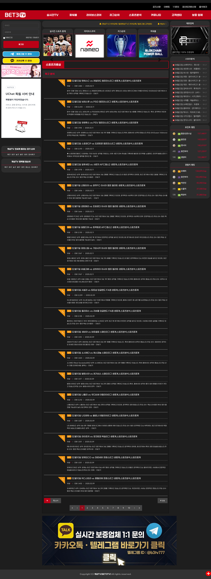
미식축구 (31, 155)
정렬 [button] (162, 500)
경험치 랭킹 (190, 165)
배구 (21, 155)
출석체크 (203, 7)
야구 (13, 155)
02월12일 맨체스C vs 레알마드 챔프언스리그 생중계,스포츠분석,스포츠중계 (104, 81)
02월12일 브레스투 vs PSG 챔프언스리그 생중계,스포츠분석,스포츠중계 (102, 102)
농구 (17, 155)
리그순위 (115, 15)
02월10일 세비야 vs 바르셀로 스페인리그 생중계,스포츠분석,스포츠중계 (102, 332)
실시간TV (52, 15)
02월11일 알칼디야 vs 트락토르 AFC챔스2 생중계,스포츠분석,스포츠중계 (103, 227)
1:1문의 (176, 7)
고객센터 (177, 15)
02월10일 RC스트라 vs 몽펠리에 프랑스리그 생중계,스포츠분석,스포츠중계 (104, 478)
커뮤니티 (156, 15)
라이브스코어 (93, 15)
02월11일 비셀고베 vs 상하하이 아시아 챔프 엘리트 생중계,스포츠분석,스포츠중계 (106, 269)
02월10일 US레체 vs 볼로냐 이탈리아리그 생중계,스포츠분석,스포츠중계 (103, 415)
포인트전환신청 (189, 7)
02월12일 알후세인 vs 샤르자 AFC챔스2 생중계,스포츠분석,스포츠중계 (102, 164)
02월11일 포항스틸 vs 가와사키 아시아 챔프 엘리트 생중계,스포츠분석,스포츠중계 (106, 248)
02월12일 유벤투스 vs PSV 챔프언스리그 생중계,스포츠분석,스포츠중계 (102, 122)
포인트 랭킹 (190, 127)
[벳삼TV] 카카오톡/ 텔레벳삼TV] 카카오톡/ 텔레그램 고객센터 (134, 24)
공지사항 (157, 7)
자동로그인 (8, 38)
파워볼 (73, 15)
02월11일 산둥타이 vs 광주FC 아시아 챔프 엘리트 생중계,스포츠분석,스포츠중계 (106, 185)
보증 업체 (197, 15)
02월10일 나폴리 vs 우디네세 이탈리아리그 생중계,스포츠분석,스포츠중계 (103, 394)
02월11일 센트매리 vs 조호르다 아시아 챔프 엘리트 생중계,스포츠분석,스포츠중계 (106, 206)
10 (129, 508)
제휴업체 (190, 23)
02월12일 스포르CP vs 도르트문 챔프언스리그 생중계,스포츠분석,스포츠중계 (105, 143)
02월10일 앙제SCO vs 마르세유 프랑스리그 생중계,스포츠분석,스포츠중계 (104, 457)
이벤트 (167, 7)
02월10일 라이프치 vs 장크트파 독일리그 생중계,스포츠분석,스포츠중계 (102, 436)
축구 (9, 155)
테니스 (28, 167)
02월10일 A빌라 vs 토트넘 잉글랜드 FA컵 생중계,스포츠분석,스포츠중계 (103, 290)
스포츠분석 (135, 15)
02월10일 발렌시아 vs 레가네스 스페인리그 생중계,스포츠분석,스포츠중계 (103, 374)
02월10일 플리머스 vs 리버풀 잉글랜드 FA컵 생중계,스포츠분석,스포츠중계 (104, 311)
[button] (47, 500)
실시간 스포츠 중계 (58, 31)
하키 (25, 155)
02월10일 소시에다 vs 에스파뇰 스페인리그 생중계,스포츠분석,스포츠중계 (103, 353)
